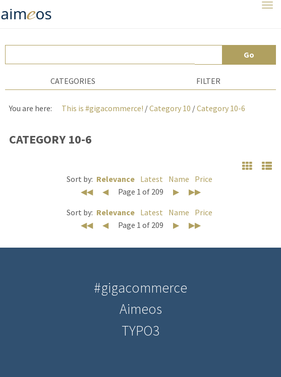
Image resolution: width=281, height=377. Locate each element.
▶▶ (195, 191)
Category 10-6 (221, 108)
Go (249, 55)
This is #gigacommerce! (102, 108)
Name (178, 179)
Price (203, 179)
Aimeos (141, 309)
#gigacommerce (140, 287)
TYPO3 (140, 330)
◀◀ (87, 191)
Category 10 (170, 108)
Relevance (115, 179)
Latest (151, 179)
